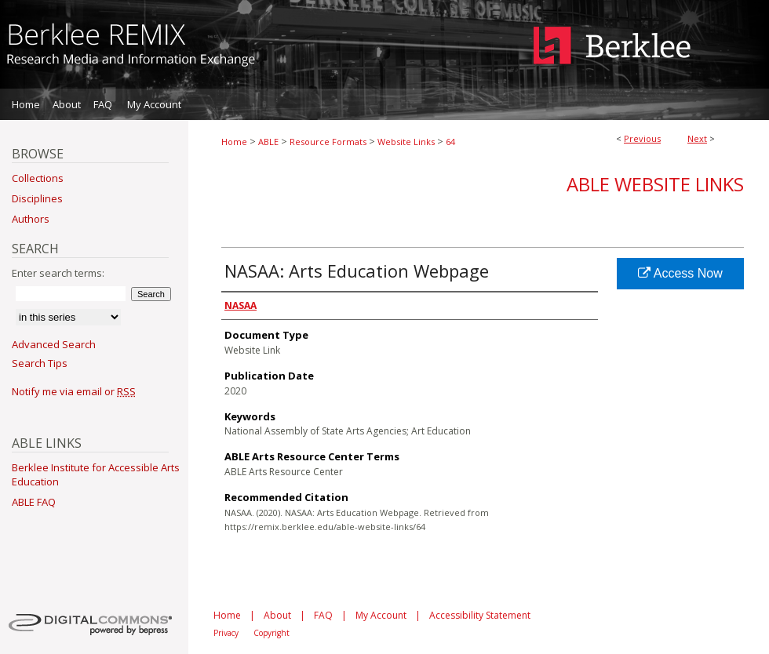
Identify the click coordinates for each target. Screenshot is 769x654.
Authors (30, 219)
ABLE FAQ (34, 502)
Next (697, 138)
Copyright (271, 632)
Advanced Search (54, 344)
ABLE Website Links (655, 184)
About (277, 615)
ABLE (268, 141)
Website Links (406, 141)
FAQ (323, 615)
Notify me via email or (74, 391)
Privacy (226, 632)
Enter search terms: (58, 273)
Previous (642, 138)
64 (450, 141)
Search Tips (39, 363)
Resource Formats (328, 141)
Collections (38, 178)
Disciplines (37, 198)
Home (234, 141)
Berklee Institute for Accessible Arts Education (96, 474)
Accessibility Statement (479, 615)
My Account (380, 615)
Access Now (680, 273)
